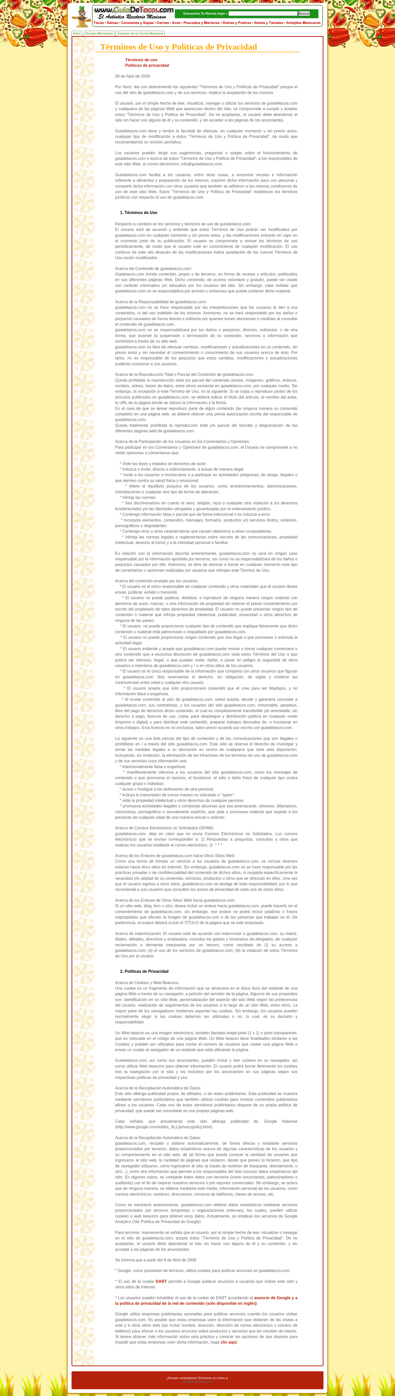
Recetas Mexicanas (99, 33)
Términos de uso (141, 60)
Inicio (77, 33)
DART (161, 1281)
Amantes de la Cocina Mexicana (140, 33)
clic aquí (229, 1342)
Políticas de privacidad (147, 65)
